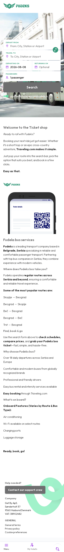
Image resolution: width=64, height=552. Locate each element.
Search (32, 87)
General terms (13, 525)
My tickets (32, 546)
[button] (32, 45)
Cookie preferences (16, 532)
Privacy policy (12, 528)
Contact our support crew (25, 490)
